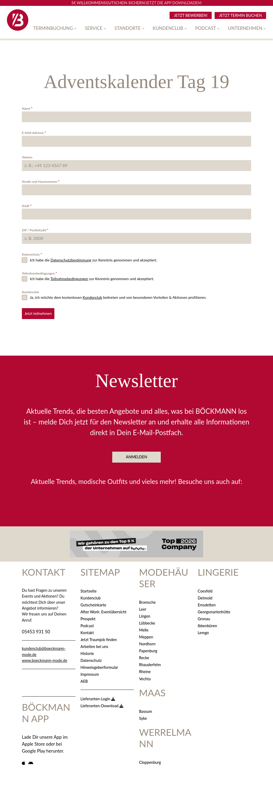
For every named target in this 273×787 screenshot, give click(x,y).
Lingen (144, 614)
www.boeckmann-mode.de (44, 659)
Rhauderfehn (150, 663)
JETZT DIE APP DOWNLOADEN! (174, 3)
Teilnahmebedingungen (39, 273)
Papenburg (148, 649)
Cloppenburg (150, 761)
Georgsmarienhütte (214, 610)
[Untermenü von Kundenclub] (185, 28)
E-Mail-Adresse (34, 133)
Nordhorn (147, 642)
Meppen (146, 635)
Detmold (205, 596)
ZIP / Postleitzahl (35, 230)
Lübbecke (147, 621)
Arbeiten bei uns (94, 645)
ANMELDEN (136, 455)
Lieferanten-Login (98, 697)
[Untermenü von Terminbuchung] (75, 28)
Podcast (87, 624)
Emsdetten (206, 603)
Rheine (145, 670)
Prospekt (88, 617)
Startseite (89, 589)
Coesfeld (205, 589)
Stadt (26, 206)
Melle (143, 628)
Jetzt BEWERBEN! (190, 15)
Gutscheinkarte (93, 603)
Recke (144, 656)
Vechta (145, 677)
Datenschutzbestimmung (70, 260)
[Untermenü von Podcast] (218, 28)
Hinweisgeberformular (99, 665)
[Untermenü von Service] (104, 28)
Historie (87, 652)
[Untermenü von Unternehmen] (264, 28)
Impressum (90, 672)
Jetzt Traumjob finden (99, 638)
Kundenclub (30, 292)
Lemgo (203, 631)
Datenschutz (32, 254)
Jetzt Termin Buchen (240, 15)
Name (27, 108)
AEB (84, 680)
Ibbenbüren (207, 624)
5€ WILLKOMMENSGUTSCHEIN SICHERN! (108, 3)
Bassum (145, 709)
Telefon (27, 157)
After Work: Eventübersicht (104, 610)
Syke (143, 717)
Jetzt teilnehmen (38, 313)
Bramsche (147, 600)
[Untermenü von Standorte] (143, 28)
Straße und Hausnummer (40, 182)
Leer (142, 607)
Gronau (204, 617)
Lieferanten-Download (102, 704)
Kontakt (87, 631)
